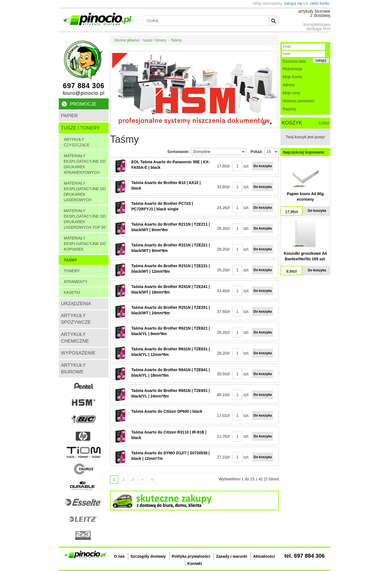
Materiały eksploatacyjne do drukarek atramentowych (85, 164)
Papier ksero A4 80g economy (305, 197)
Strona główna (126, 40)
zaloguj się (293, 3)
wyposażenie (78, 353)
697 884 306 (83, 85)
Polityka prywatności (191, 556)
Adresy (289, 85)
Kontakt (194, 563)
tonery (72, 271)
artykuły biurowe (73, 368)
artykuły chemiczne (75, 338)
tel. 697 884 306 (304, 556)
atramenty (75, 281)
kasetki (72, 292)
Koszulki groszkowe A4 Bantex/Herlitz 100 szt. (305, 256)
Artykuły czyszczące (76, 142)
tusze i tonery (80, 128)
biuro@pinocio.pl (83, 93)
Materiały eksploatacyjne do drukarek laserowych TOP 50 (85, 219)
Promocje (83, 104)
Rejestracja (292, 69)
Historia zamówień (298, 101)
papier (69, 115)
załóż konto (319, 3)
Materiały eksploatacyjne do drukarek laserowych (85, 191)
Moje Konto (292, 77)
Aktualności (264, 556)
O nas (119, 556)
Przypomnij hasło (294, 61)
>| (152, 479)
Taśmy (70, 260)
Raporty (289, 109)
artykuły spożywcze (76, 319)
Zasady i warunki (231, 556)
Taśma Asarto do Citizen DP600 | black (166, 411)
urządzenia (76, 303)
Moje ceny (291, 93)
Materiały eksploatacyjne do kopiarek (85, 243)
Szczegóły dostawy (148, 556)
